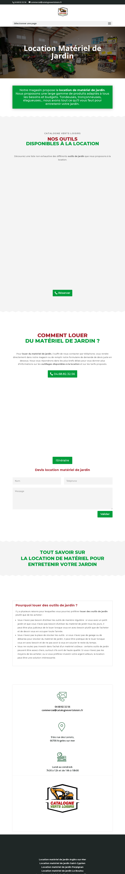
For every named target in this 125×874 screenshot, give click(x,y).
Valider (105, 514)
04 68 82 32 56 (62, 706)
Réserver (64, 293)
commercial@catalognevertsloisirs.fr (62, 710)
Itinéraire (62, 460)
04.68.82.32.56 (64, 374)
